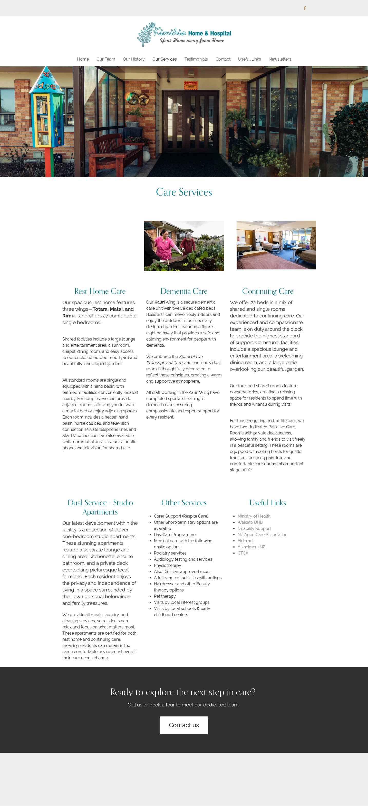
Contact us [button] (184, 725)
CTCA (243, 553)
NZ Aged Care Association (262, 534)
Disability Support (254, 528)
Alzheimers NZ (251, 547)
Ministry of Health (254, 516)
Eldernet (246, 540)
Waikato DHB (250, 522)
